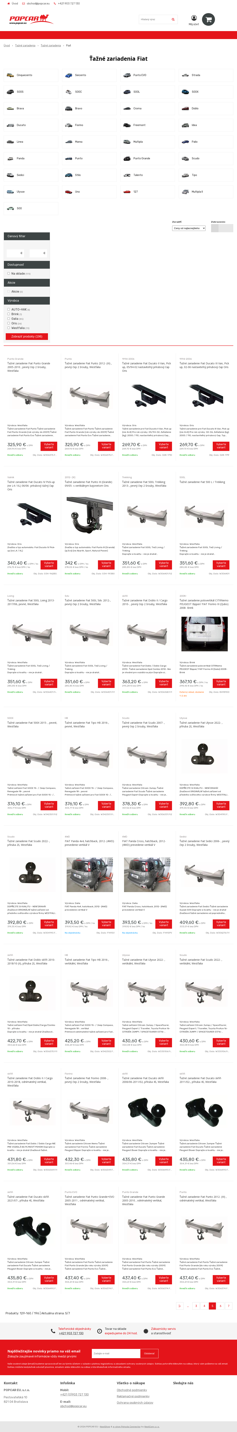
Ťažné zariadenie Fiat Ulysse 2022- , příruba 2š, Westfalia (201, 724)
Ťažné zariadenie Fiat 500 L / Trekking (202, 482)
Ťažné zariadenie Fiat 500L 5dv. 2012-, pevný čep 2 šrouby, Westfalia (88, 602)
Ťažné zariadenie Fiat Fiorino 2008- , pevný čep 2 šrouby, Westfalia (86, 1080)
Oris (16, 323)
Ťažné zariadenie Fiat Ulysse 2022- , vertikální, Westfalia (143, 961)
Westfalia (20, 328)
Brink (16, 314)
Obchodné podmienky (132, 1390)
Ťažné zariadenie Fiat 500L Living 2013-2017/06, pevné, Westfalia (31, 602)
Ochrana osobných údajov (135, 1402)
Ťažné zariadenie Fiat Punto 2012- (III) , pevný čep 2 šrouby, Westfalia (88, 365)
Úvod (15, 3)
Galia (17, 318)
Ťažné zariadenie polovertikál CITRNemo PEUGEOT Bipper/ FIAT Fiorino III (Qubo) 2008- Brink (204, 604)
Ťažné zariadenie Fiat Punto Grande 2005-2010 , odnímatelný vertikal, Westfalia (143, 1200)
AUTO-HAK (20, 309)
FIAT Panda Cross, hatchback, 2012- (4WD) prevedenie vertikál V (144, 843)
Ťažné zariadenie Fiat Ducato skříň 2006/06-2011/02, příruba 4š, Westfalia (145, 1080)
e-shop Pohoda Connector (127, 1426)
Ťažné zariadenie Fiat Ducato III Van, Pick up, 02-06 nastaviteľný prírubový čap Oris (204, 365)
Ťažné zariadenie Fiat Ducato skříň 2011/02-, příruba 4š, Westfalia (200, 1080)
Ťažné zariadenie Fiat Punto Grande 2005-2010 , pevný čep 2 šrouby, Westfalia (28, 367)
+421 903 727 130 (69, 3)
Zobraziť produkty (26, 336)
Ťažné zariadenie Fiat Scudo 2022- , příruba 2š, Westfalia (28, 843)
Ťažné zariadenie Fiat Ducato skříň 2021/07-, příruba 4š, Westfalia (28, 1198)
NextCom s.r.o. (152, 1426)
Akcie (17, 291)
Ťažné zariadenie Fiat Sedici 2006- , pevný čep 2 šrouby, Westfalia (204, 843)
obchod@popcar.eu (38, 3)
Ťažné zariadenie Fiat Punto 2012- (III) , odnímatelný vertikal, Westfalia (203, 1198)
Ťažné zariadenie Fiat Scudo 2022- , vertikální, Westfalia (201, 961)
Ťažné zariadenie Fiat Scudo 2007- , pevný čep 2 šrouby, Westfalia (143, 724)
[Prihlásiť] (194, 20)
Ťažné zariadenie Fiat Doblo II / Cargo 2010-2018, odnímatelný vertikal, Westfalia (30, 1081)
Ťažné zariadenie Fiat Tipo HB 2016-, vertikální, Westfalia (87, 961)
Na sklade (21, 273)
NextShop (105, 1426)
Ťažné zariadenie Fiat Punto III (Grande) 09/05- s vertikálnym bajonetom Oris (88, 483)
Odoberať (149, 1353)
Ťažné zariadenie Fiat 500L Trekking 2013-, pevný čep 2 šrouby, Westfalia (144, 483)
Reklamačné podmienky (133, 1396)
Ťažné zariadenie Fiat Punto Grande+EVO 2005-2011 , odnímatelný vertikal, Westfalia (89, 1200)
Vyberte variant (49, 446)
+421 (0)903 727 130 (74, 1394)
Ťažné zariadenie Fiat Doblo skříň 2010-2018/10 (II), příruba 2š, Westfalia (31, 961)
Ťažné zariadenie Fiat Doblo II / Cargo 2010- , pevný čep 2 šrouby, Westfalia (145, 602)
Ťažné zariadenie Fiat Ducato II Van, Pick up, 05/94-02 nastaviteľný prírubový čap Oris (146, 367)
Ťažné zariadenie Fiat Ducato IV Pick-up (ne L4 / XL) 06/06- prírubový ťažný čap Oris (31, 485)
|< (180, 1306)
